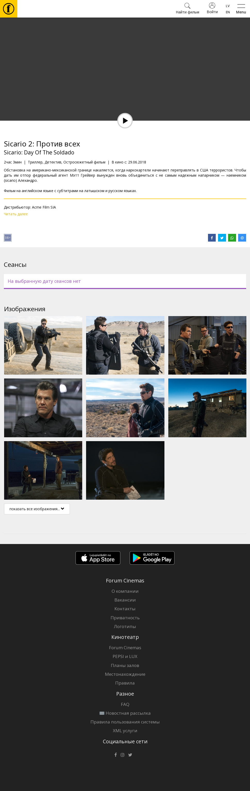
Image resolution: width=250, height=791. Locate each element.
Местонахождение (125, 674)
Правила (125, 683)
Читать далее (16, 213)
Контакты (125, 609)
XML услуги (125, 731)
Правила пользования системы (125, 722)
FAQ (125, 704)
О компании (125, 591)
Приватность (125, 618)
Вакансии (125, 600)
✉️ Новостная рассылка (125, 713)
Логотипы (125, 626)
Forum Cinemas (125, 647)
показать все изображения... (37, 508)
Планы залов (125, 665)
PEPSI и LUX (125, 656)
